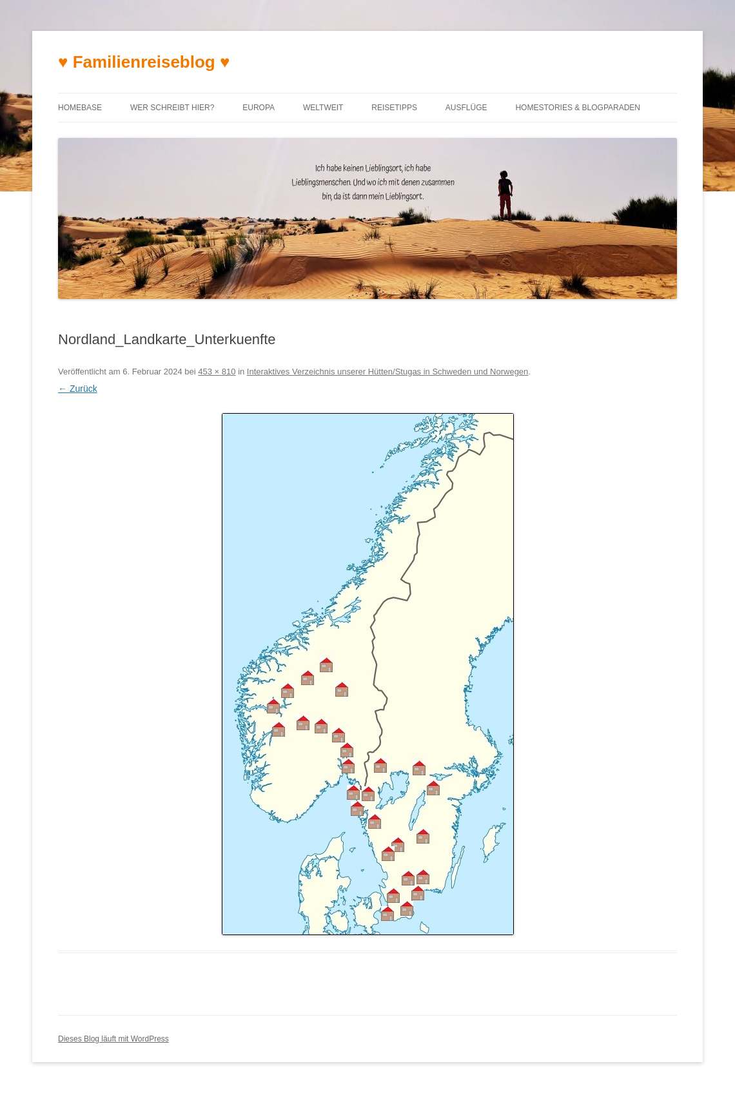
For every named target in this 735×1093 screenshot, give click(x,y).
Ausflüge (466, 107)
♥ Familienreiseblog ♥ (144, 62)
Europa (258, 107)
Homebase (80, 107)
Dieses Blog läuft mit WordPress (113, 1038)
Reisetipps (394, 107)
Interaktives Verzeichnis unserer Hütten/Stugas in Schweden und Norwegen (387, 371)
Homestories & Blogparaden (577, 107)
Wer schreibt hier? (172, 107)
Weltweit (323, 107)
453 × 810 (216, 371)
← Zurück (77, 388)
